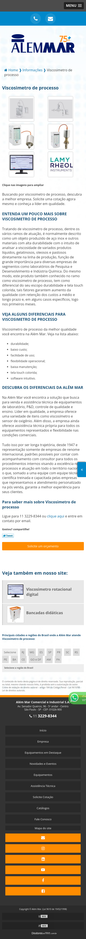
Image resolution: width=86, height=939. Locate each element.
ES (41, 652)
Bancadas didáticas (44, 612)
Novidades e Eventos (43, 764)
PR (58, 652)
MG (32, 652)
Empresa (43, 741)
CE (23, 659)
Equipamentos (43, 775)
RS (76, 652)
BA (14, 659)
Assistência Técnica (43, 786)
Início (43, 730)
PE (5, 659)
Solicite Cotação (43, 797)
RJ (23, 652)
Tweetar (8, 535)
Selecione (10, 652)
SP (50, 652)
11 (43, 716)
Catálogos (43, 808)
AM (49, 659)
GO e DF (35, 659)
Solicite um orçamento (43, 546)
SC (67, 652)
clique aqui (55, 516)
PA (58, 659)
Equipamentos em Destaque (43, 752)
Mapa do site (43, 828)
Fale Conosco (43, 819)
